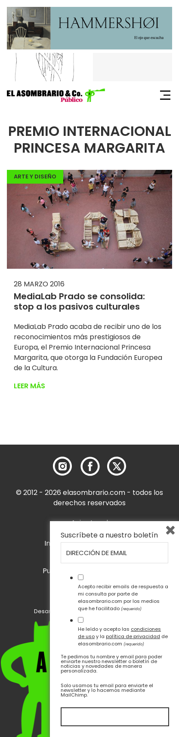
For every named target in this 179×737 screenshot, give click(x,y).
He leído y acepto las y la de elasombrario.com (123, 636)
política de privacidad (133, 636)
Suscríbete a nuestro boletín (109, 535)
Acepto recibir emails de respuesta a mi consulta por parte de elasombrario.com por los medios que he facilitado (123, 597)
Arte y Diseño (35, 176)
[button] (56, 95)
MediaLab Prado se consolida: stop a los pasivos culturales (79, 301)
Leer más (29, 386)
